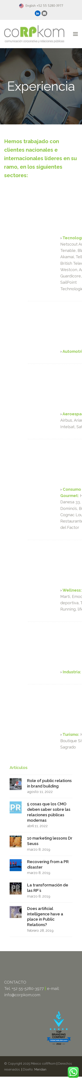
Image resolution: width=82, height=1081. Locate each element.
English (27, 5)
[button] (75, 34)
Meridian (40, 1069)
